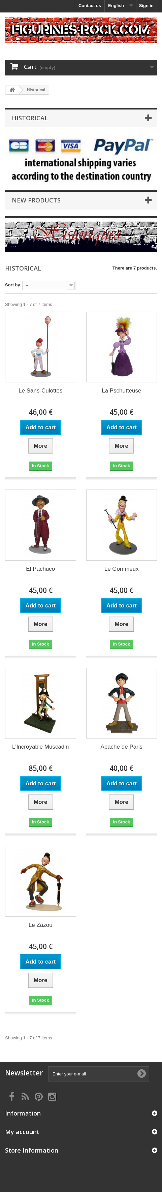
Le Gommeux (121, 569)
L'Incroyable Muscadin (40, 747)
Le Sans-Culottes (40, 390)
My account (22, 1132)
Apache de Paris (121, 747)
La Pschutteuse (121, 390)
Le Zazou (41, 925)
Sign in (146, 5)
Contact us (89, 5)
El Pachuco (40, 569)
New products (36, 200)
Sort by (12, 284)
